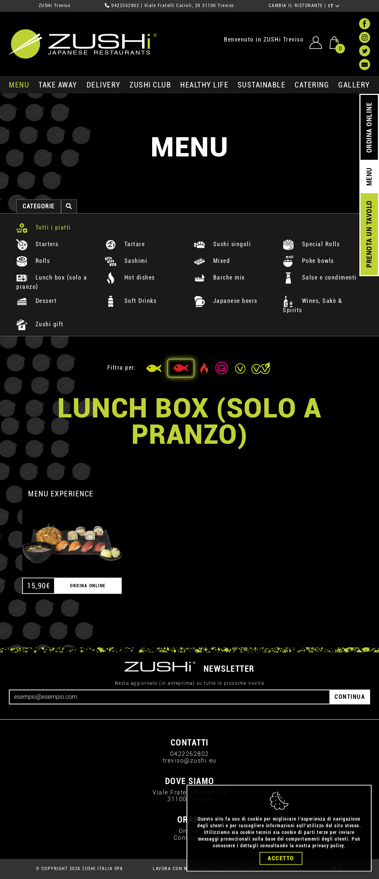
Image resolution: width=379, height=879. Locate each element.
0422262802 (125, 5)
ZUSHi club (150, 84)
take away (57, 84)
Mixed (212, 260)
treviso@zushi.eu (190, 760)
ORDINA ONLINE (369, 127)
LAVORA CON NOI (172, 868)
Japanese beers (226, 300)
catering (312, 84)
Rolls (33, 260)
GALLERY (354, 84)
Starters (37, 244)
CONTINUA (350, 696)
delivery (104, 84)
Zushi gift (40, 324)
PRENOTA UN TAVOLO (369, 234)
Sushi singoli (222, 244)
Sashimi (126, 260)
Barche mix (219, 277)
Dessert (36, 300)
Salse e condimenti (320, 277)
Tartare (125, 244)
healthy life (204, 84)
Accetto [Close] (281, 865)
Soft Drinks (131, 300)
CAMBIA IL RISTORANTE (296, 5)
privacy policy (328, 852)
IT (334, 6)
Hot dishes (130, 277)
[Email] (169, 697)
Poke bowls (308, 260)
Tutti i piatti (43, 227)
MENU (19, 84)
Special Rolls (311, 244)
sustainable (262, 84)
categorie (39, 206)
